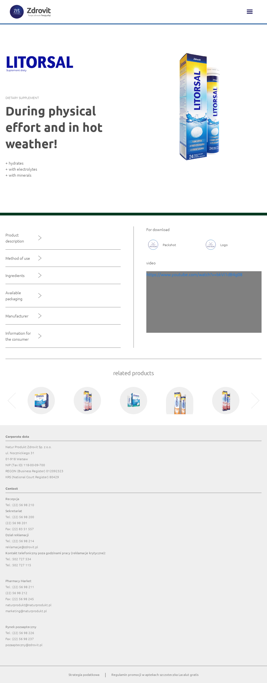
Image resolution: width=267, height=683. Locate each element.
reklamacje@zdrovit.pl (21, 547)
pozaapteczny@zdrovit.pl (23, 645)
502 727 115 (21, 565)
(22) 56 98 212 (16, 593)
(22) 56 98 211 (23, 587)
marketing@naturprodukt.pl (26, 611)
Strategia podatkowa (84, 674)
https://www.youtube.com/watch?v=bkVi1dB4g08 (194, 274)
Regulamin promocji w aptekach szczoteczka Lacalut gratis (154, 674)
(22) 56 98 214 (23, 541)
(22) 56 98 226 (23, 633)
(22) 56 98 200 (23, 517)
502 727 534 (21, 559)
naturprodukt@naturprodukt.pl (28, 605)
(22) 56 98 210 (23, 505)
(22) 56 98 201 (16, 523)
